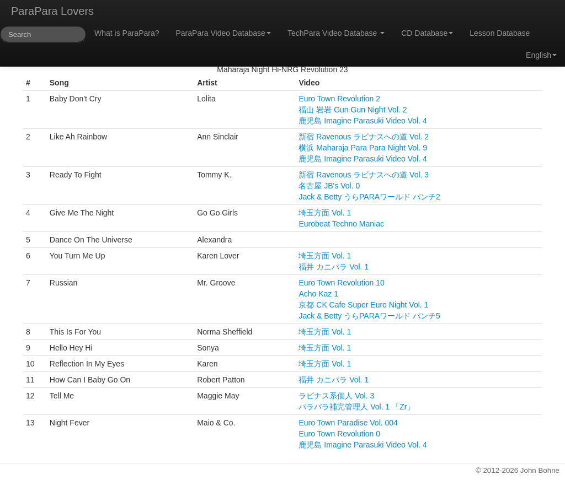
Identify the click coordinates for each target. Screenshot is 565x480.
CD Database (427, 33)
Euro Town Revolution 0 (339, 433)
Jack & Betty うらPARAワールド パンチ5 (369, 315)
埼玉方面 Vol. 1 (325, 212)
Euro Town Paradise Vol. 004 (348, 422)
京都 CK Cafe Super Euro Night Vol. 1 (363, 304)
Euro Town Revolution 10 (341, 282)
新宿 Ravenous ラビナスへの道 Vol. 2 (364, 136)
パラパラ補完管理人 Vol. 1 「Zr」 (356, 406)
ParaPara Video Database (223, 33)
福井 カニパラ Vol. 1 (334, 266)
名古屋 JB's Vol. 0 (329, 185)
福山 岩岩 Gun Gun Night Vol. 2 (353, 109)
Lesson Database (500, 33)
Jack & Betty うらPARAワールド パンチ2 (369, 196)
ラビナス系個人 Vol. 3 (336, 395)
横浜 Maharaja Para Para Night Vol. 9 (363, 147)
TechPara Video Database (336, 33)
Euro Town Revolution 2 (339, 98)
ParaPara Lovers (52, 11)
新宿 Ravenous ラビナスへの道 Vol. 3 (364, 174)
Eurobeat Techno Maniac (341, 223)
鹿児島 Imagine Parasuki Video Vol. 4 (363, 120)
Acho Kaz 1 (318, 293)
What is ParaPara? (126, 33)
